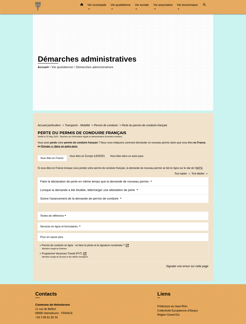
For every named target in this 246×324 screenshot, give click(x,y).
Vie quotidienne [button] (120, 4)
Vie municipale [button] (96, 4)
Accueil (43, 67)
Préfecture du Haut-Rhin (172, 306)
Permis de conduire (106, 125)
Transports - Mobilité (78, 125)
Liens (164, 294)
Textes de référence (52, 215)
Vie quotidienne (62, 67)
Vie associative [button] (163, 4)
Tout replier (182, 173)
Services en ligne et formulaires (59, 226)
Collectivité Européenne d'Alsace (177, 310)
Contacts (46, 294)
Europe (45, 146)
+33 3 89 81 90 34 (46, 317)
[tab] (52, 158)
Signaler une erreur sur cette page (187, 266)
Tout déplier (199, 173)
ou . (64, 146)
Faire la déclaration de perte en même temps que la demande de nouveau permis (95, 181)
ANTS (199, 168)
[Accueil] (55, 7)
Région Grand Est (168, 314)
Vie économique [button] (187, 4)
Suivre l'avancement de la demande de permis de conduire (79, 198)
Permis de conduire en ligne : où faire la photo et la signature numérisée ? (85, 245)
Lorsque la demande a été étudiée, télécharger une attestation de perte (88, 190)
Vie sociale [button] (142, 4)
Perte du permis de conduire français (144, 125)
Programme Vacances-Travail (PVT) (64, 253)
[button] (81, 5)
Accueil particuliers (50, 125)
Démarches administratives (94, 67)
